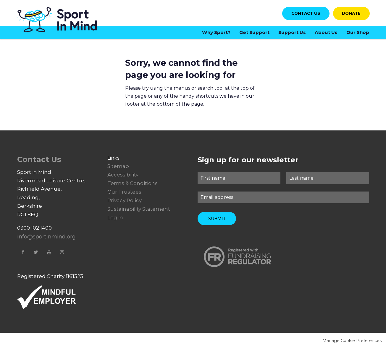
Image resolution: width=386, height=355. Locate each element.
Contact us (299, 15)
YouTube (49, 258)
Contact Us (39, 165)
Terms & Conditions (132, 190)
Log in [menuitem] (115, 224)
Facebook (23, 258)
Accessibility (122, 181)
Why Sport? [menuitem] (216, 35)
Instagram (62, 258)
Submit (216, 222)
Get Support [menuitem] (254, 35)
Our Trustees (124, 198)
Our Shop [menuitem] (357, 35)
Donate (349, 15)
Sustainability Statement (138, 215)
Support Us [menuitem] (292, 35)
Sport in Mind (61, 23)
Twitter (36, 258)
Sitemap (118, 173)
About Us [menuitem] (326, 35)
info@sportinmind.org (46, 243)
